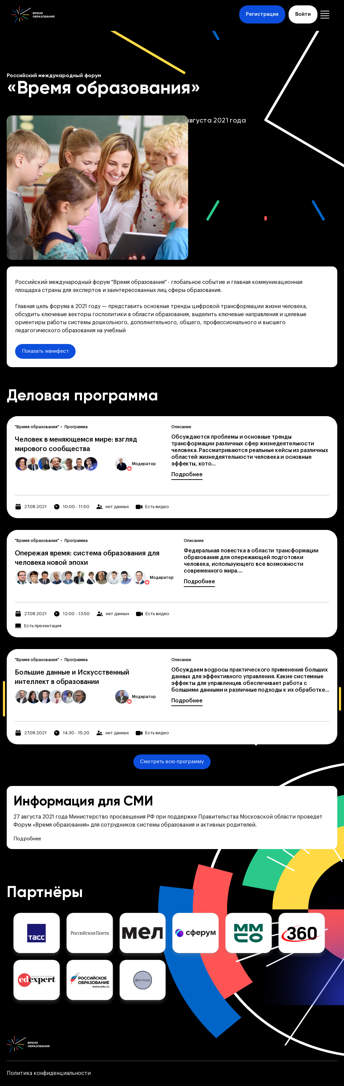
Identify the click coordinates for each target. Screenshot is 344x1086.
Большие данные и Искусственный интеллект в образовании (72, 677)
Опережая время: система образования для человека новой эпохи (87, 558)
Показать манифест (45, 351)
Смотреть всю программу (172, 761)
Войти (303, 14)
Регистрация (262, 14)
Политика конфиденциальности (49, 1073)
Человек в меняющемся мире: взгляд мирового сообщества (76, 444)
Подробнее (187, 474)
